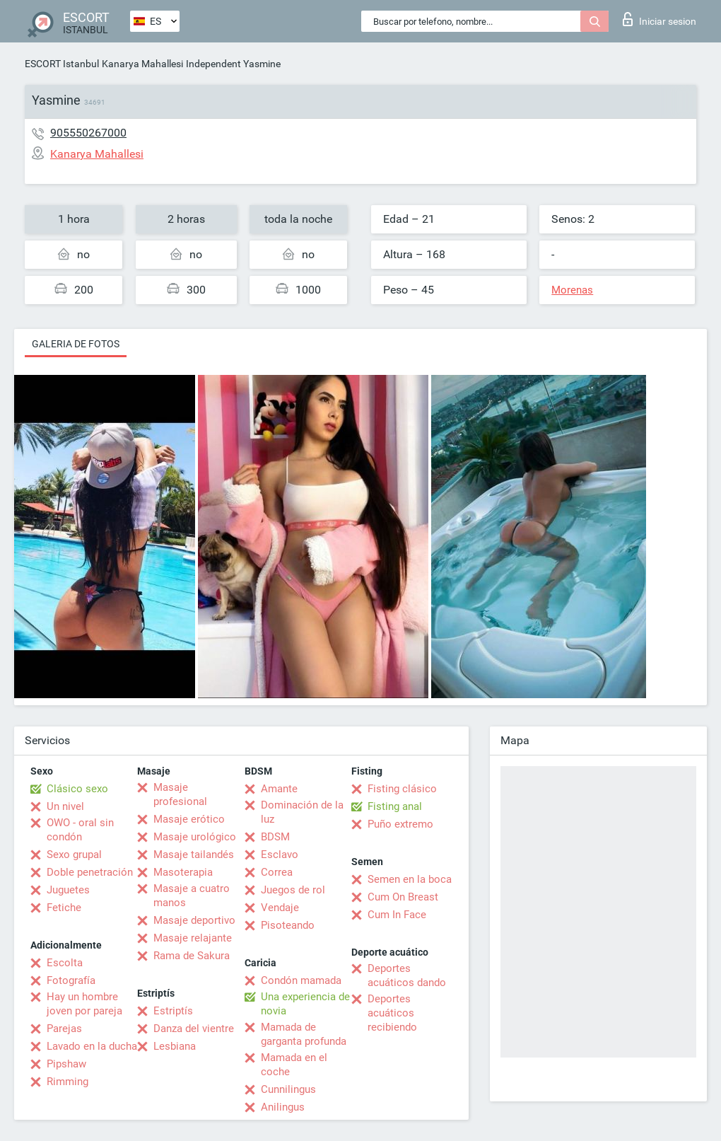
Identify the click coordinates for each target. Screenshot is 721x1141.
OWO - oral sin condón (80, 829)
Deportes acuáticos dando (407, 975)
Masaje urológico (194, 836)
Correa (277, 872)
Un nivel (65, 806)
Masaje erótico (189, 819)
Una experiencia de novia (305, 1003)
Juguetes (68, 890)
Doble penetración (90, 872)
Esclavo (279, 854)
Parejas (64, 1028)
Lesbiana (174, 1046)
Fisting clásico (402, 788)
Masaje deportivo (194, 920)
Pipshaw (66, 1064)
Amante (279, 788)
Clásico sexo (77, 788)
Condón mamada (301, 980)
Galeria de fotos (75, 343)
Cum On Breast (403, 897)
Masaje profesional (180, 794)
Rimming (67, 1081)
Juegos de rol (293, 890)
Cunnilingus (288, 1089)
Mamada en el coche (294, 1064)
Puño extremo (400, 824)
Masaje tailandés (193, 854)
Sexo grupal (74, 854)
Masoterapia (183, 872)
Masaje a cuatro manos (191, 895)
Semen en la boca (410, 879)
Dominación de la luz (302, 812)
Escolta (65, 962)
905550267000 (88, 132)
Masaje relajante (192, 938)
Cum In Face (397, 914)
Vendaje (280, 907)
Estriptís (173, 1010)
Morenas (572, 290)
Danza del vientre (193, 1028)
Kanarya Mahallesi (142, 63)
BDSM (275, 836)
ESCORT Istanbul (62, 63)
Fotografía (71, 980)
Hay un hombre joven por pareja (84, 1003)
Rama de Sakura (191, 955)
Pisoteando (288, 925)
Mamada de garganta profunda (303, 1034)
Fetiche (64, 907)
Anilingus (283, 1107)
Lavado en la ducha (92, 1046)
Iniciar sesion (659, 19)
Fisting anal (395, 806)
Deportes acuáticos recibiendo (392, 1012)
